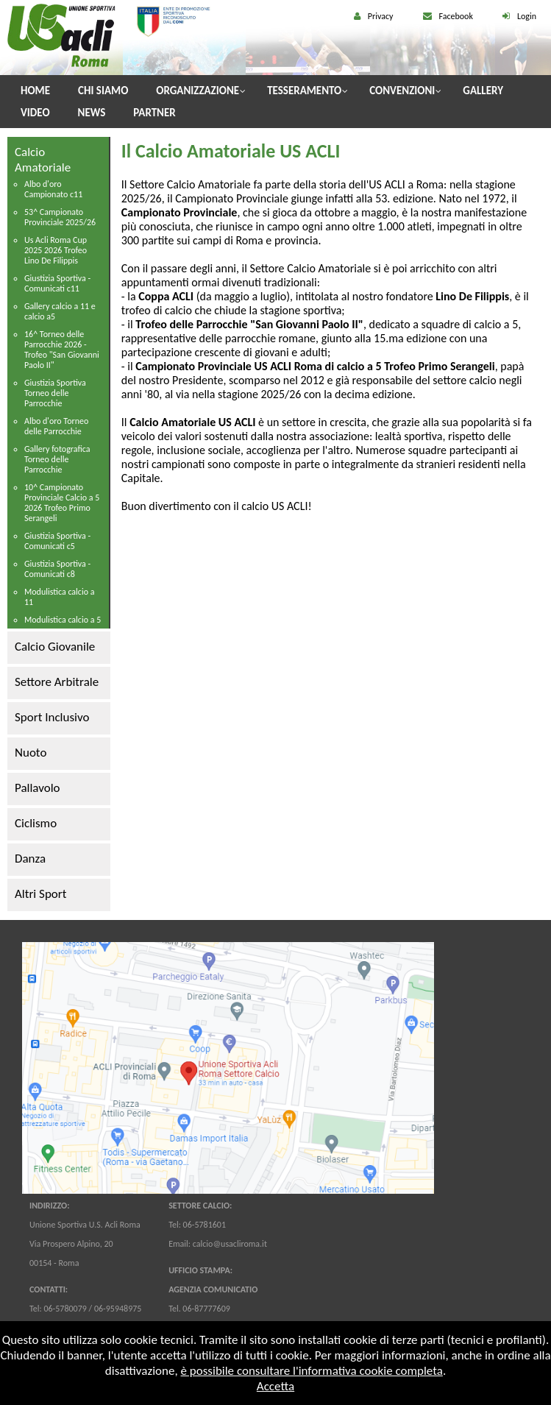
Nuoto (30, 752)
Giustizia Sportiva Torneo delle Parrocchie (55, 393)
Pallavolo (37, 788)
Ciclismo (36, 823)
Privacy (381, 16)
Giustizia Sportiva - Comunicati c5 (57, 541)
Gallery (483, 90)
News (92, 112)
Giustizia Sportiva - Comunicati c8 (57, 569)
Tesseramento (304, 90)
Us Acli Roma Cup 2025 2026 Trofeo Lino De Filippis (55, 250)
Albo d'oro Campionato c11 (53, 189)
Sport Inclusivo (52, 717)
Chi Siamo (103, 90)
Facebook (456, 16)
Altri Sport (40, 894)
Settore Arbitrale (57, 682)
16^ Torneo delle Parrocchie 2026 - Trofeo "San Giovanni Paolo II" (61, 349)
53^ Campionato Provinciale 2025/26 (60, 217)
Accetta (275, 1386)
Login (526, 16)
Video (35, 112)
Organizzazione (197, 90)
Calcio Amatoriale (43, 159)
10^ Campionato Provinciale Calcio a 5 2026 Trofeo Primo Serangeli (61, 502)
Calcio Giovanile (55, 646)
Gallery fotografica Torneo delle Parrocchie (57, 459)
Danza (30, 858)
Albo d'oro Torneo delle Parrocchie (56, 426)
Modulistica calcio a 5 (62, 620)
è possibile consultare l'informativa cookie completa (311, 1371)
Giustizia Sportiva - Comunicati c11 (57, 283)
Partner (154, 112)
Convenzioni (402, 90)
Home (35, 90)
